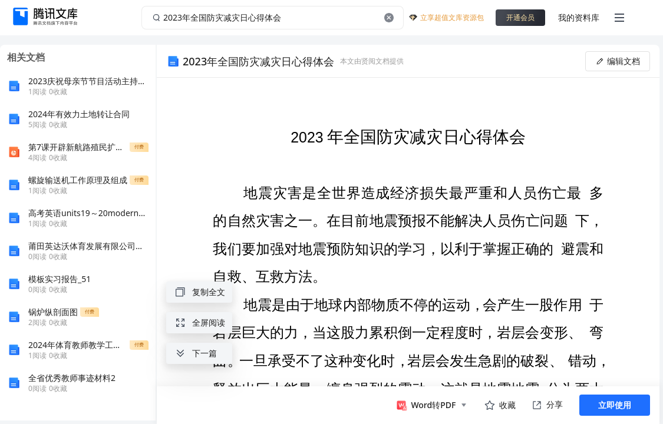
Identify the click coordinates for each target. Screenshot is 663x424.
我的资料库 (578, 17)
